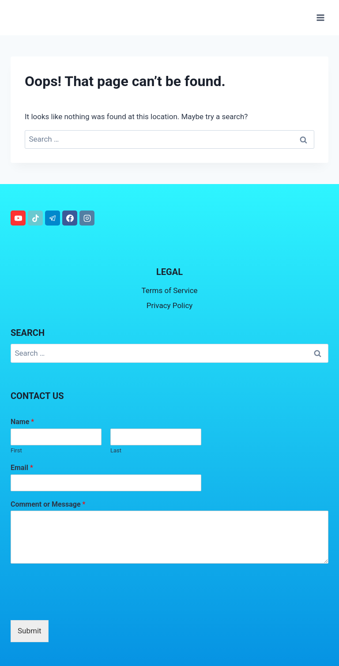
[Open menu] (320, 17)
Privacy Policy (170, 305)
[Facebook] (69, 218)
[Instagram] (86, 218)
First (16, 450)
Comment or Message (48, 504)
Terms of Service (169, 290)
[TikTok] (35, 218)
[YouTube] (18, 218)
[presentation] (78, 605)
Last (115, 450)
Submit (29, 630)
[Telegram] (52, 218)
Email (22, 467)
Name (22, 422)
